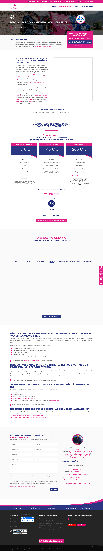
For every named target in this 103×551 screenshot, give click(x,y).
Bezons (46, 97)
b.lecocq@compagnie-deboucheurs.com (76, 474)
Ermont (78, 456)
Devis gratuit (37, 1)
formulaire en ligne (54, 400)
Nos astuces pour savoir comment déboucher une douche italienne (29, 417)
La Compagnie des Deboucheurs (78, 519)
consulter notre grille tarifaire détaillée (51, 220)
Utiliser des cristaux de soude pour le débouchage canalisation (28, 415)
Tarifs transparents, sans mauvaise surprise (24, 398)
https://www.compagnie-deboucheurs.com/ (77, 483)
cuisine (34, 83)
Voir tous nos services (51, 316)
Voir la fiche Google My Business (72, 477)
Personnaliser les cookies (27, 514)
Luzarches (19, 101)
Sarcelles (18, 95)
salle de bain (40, 83)
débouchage (36, 75)
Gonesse (44, 94)
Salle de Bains (63, 261)
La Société (13, 521)
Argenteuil (18, 99)
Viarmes (83, 451)
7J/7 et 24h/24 (62, 1)
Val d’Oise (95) (16, 27)
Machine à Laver (75, 261)
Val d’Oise (54, 6)
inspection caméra (21, 79)
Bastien (77, 449)
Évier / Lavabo (39, 261)
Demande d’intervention (86, 6)
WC (31, 83)
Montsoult (30, 99)
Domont (87, 456)
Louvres (30, 101)
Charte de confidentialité (69, 549)
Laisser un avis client (15, 519)
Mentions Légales (80, 549)
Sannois (67, 453)
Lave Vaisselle (87, 261)
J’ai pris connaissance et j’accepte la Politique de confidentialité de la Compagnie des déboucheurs (32, 477)
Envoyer (54, 490)
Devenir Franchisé (14, 524)
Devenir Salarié (14, 526)
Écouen (36, 95)
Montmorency (42, 95)
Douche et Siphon (51, 261)
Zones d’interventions (65, 6)
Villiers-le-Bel (77, 451)
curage (42, 75)
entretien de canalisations (32, 77)
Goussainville (68, 454)
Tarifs (76, 6)
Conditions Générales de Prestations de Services (49, 549)
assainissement (20, 77)
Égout (28, 261)
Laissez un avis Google (69, 480)
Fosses (73, 456)
